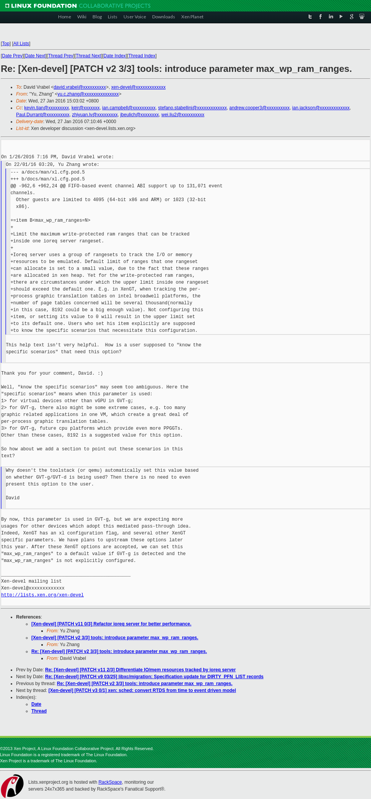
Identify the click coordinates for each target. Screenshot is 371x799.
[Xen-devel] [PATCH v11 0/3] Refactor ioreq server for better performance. (111, 624)
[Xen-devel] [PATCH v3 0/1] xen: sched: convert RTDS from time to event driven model (142, 690)
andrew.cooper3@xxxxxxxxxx (259, 107)
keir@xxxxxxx (86, 107)
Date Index (115, 55)
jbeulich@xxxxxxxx (139, 114)
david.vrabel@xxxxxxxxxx (80, 87)
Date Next (35, 55)
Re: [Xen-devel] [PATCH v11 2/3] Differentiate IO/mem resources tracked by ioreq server (140, 669)
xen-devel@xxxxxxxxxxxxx (138, 87)
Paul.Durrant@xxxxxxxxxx (43, 114)
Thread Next (88, 55)
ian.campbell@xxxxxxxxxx (129, 107)
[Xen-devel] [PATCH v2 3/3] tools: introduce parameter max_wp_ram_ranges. (114, 637)
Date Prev (12, 55)
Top (5, 43)
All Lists (21, 43)
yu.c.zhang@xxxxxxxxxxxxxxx (88, 94)
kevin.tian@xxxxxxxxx (46, 107)
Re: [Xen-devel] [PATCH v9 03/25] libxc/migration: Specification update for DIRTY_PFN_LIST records (154, 676)
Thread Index (142, 55)
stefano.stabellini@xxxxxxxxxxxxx (192, 107)
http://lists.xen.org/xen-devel (42, 595)
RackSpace (110, 782)
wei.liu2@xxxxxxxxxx (182, 114)
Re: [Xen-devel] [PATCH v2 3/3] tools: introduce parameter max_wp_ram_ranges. (119, 651)
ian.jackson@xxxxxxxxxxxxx (321, 107)
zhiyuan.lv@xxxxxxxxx (95, 114)
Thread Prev (60, 55)
